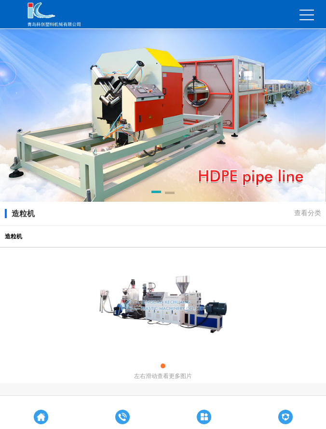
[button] (156, 193)
